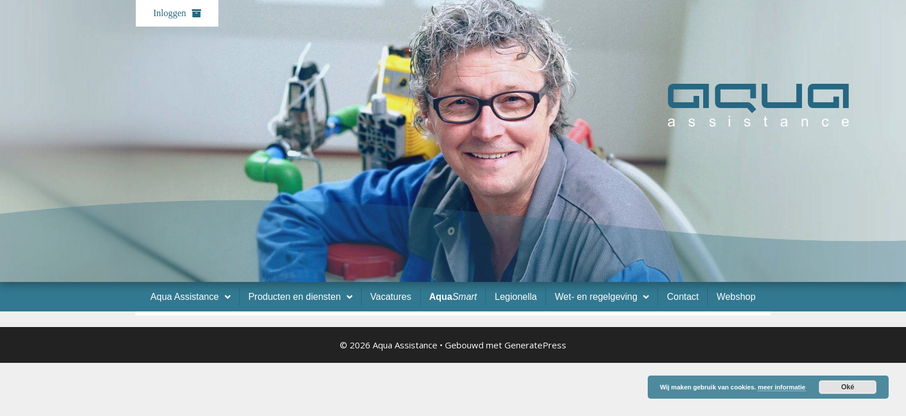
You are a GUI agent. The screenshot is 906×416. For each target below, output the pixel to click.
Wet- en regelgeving (602, 297)
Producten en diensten (300, 297)
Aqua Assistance (190, 297)
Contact (683, 297)
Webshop (735, 297)
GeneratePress (535, 345)
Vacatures (390, 297)
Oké (848, 387)
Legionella (516, 297)
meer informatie (781, 387)
